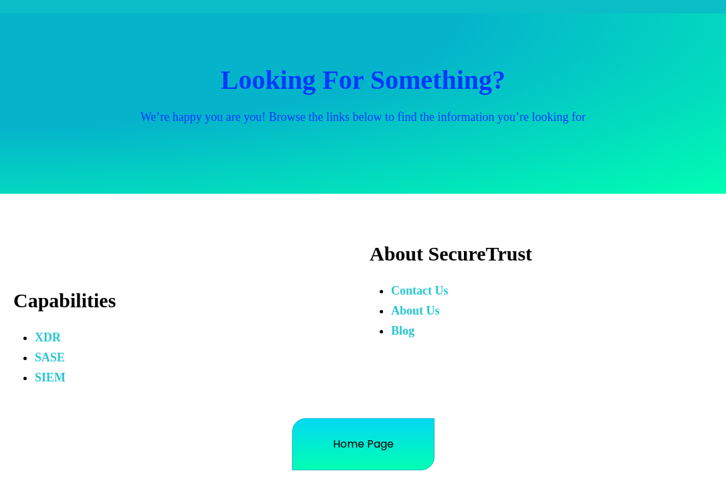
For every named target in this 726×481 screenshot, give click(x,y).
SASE (50, 357)
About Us (415, 310)
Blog (402, 330)
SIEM (50, 377)
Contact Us (420, 290)
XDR (48, 337)
